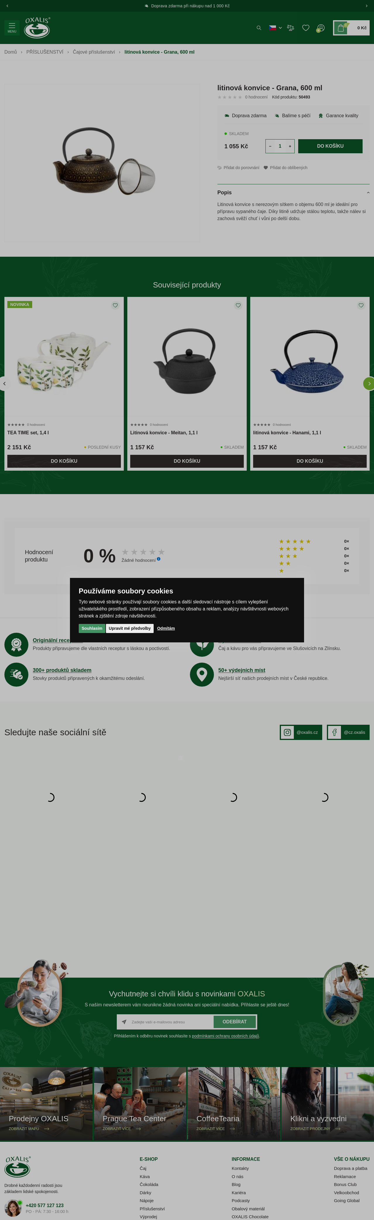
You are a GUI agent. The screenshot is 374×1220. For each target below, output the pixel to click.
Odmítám (166, 628)
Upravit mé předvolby (130, 628)
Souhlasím (92, 628)
